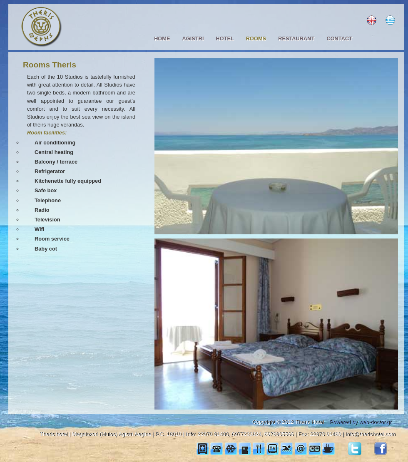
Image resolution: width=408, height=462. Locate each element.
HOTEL (225, 38)
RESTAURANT (296, 38)
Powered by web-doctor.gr (360, 422)
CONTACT (339, 38)
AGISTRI (193, 38)
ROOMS (256, 38)
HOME (162, 38)
